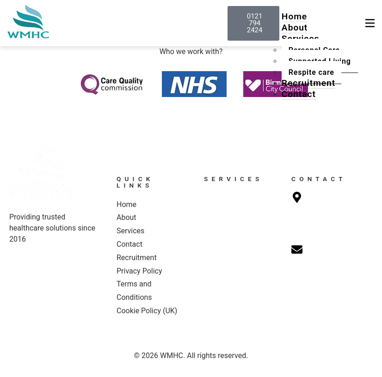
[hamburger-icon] (370, 23)
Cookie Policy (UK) (147, 310)
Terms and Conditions (134, 291)
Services (130, 230)
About (295, 27)
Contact (299, 94)
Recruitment (308, 83)
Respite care (311, 72)
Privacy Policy (139, 271)
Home (294, 16)
